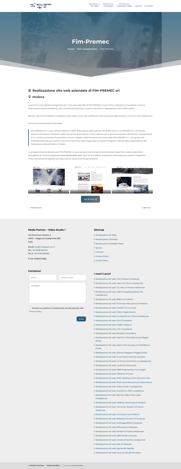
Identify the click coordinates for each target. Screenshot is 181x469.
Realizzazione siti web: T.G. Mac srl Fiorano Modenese (120, 287)
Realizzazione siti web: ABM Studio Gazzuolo (116, 436)
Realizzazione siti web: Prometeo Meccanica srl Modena (122, 303)
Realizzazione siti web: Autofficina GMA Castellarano (120, 391)
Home (71, 48)
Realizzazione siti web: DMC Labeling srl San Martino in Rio (123, 378)
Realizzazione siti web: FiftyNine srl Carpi (114, 374)
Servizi (138, 6)
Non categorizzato (87, 48)
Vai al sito (89, 199)
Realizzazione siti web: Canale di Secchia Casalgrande (120, 440)
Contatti (149, 6)
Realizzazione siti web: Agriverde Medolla (115, 448)
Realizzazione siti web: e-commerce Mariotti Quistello (120, 357)
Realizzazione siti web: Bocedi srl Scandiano (116, 333)
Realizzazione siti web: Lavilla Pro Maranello (116, 365)
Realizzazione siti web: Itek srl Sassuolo (114, 444)
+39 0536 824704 (40, 250)
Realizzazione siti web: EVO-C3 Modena (114, 320)
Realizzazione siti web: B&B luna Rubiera (114, 299)
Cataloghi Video (124, 6)
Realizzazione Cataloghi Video (109, 244)
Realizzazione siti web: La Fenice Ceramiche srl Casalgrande (123, 361)
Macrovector (77, 466)
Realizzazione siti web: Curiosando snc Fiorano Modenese (122, 316)
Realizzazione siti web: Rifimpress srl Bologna (117, 427)
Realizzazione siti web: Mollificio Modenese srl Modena (121, 403)
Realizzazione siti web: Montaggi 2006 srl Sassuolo (119, 423)
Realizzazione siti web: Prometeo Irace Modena (118, 414)
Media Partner (37, 465)
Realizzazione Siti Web (106, 235)
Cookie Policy (102, 260)
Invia (81, 319)
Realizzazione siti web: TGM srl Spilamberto (116, 312)
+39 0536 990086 (41, 253)
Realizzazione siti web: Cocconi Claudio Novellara (118, 453)
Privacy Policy (35, 311)
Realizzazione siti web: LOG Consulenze (114, 329)
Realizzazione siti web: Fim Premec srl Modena (117, 279)
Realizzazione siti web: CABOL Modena (114, 325)
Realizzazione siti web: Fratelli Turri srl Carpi (116, 308)
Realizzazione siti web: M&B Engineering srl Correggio (121, 370)
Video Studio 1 (53, 465)
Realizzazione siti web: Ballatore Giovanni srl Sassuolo (120, 419)
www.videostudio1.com (70, 155)
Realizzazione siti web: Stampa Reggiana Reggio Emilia (121, 353)
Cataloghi (108, 6)
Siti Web (94, 6)
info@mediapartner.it (44, 247)
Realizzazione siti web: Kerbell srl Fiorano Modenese (120, 431)
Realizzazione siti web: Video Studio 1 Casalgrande (119, 387)
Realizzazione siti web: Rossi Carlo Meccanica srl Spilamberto (124, 382)
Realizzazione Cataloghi (107, 239)
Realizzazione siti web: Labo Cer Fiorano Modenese (119, 283)
